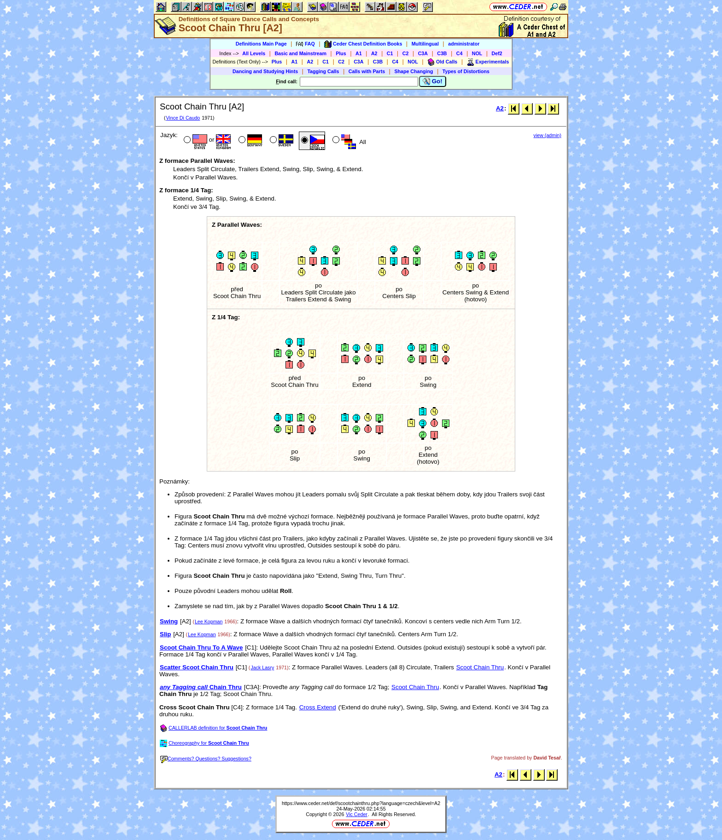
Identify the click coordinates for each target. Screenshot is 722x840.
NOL (477, 53)
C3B (442, 53)
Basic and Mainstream (300, 53)
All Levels (253, 53)
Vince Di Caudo (183, 118)
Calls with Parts (367, 71)
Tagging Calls (323, 71)
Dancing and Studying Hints (265, 71)
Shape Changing (413, 71)
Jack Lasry (262, 667)
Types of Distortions (466, 71)
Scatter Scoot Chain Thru (196, 667)
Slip (165, 634)
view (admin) (547, 135)
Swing (169, 621)
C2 (405, 53)
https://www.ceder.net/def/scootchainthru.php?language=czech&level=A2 (361, 803)
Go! (433, 81)
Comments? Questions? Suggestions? (205, 758)
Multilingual (425, 43)
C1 (390, 53)
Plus (341, 53)
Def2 (497, 53)
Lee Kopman (208, 621)
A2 (374, 53)
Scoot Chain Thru (480, 667)
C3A (423, 53)
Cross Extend (317, 707)
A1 (358, 53)
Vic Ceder (356, 814)
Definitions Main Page (261, 43)
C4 (459, 53)
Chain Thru (201, 687)
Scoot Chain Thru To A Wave (201, 647)
